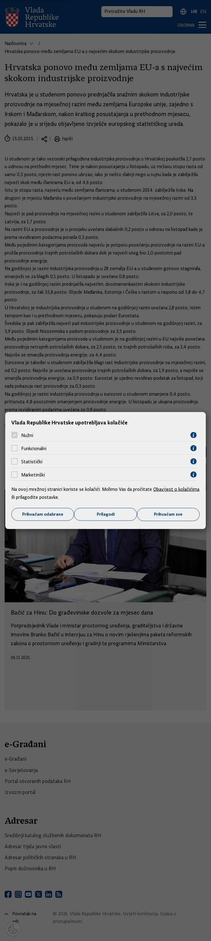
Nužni (27, 435)
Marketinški (33, 474)
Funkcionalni (33, 448)
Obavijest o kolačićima (176, 489)
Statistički (31, 461)
